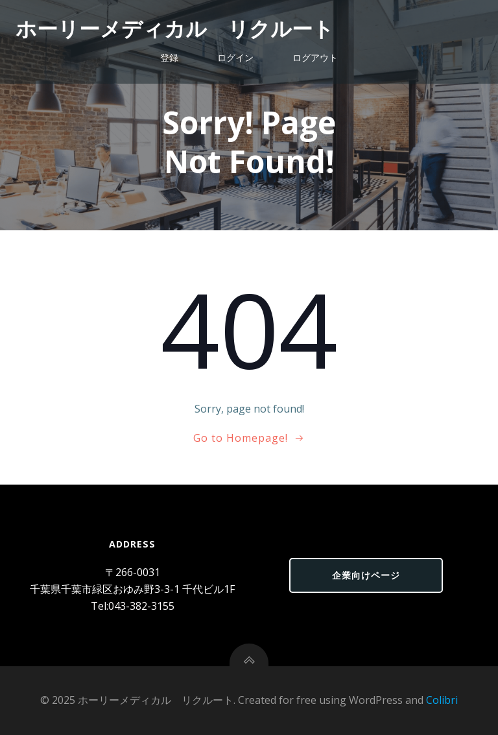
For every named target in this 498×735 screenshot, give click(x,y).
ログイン (235, 57)
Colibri (442, 700)
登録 (169, 57)
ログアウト (315, 57)
